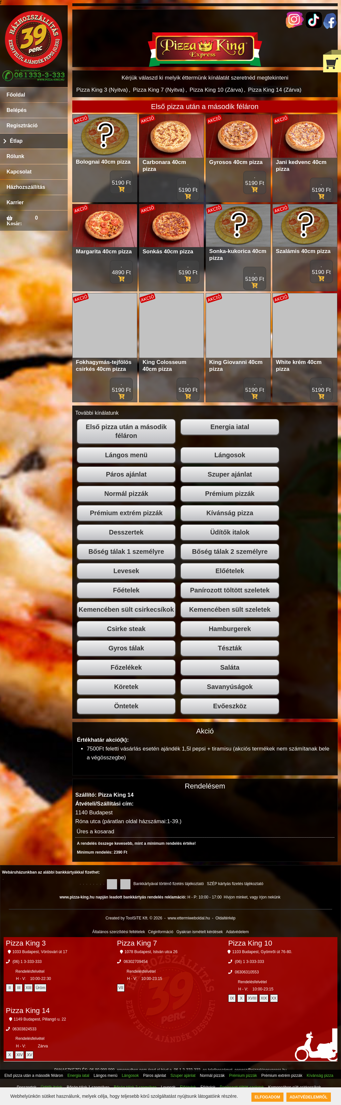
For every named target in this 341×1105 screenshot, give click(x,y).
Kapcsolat (19, 171)
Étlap (16, 141)
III (19, 988)
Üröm (40, 988)
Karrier (15, 202)
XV (29, 1055)
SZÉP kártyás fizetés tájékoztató (235, 883)
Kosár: (14, 223)
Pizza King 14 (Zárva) (274, 90)
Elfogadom (267, 1097)
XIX (264, 998)
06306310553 (247, 972)
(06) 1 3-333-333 (27, 961)
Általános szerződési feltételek (118, 932)
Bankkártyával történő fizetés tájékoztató (168, 883)
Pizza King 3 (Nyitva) (102, 90)
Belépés (16, 110)
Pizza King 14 (28, 1010)
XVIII (252, 998)
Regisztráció (22, 125)
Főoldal (16, 95)
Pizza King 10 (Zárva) (216, 90)
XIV (19, 1055)
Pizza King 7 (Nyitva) (158, 90)
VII (120, 988)
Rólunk (15, 156)
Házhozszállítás (26, 187)
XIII (28, 988)
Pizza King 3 (26, 943)
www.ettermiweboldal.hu (189, 918)
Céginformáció (160, 932)
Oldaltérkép (225, 918)
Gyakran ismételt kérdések (200, 932)
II (10, 988)
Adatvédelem (237, 932)
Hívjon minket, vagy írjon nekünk (252, 897)
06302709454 (135, 961)
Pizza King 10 (250, 943)
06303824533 (24, 1029)
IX (232, 998)
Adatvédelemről (309, 1097)
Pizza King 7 (137, 943)
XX (274, 998)
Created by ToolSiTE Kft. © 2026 (134, 918)
